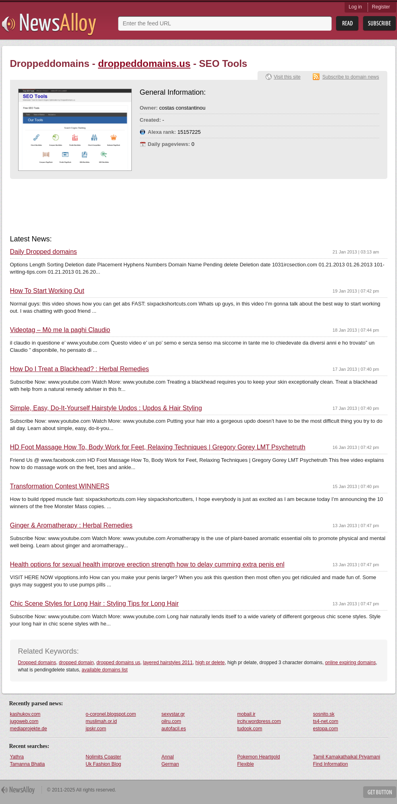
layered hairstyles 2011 (168, 662)
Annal (168, 757)
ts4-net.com (326, 721)
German (170, 764)
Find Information (330, 764)
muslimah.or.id (101, 721)
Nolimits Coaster (103, 757)
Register (381, 7)
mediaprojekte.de (28, 728)
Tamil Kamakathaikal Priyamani (346, 757)
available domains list (105, 670)
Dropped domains (37, 662)
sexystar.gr (173, 714)
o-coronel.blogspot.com (111, 714)
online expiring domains (350, 662)
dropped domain (76, 662)
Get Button (379, 792)
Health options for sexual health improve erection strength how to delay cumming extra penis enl (147, 564)
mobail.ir (246, 714)
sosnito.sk (324, 714)
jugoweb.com (24, 721)
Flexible (245, 764)
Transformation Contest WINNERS (60, 486)
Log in (355, 7)
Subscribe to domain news (350, 77)
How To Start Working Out (47, 291)
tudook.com (249, 728)
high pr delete (210, 662)
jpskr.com (96, 728)
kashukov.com (25, 714)
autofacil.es (174, 728)
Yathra (17, 757)
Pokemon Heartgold (258, 757)
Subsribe (379, 23)
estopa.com (325, 728)
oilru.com (171, 721)
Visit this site (287, 77)
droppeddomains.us (144, 63)
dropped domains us (118, 662)
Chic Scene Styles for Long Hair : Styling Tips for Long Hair (94, 603)
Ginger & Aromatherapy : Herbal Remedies (71, 525)
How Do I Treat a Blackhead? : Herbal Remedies (79, 369)
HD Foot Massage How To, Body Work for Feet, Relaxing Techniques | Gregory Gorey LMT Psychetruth (158, 447)
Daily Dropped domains (43, 252)
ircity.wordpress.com (259, 721)
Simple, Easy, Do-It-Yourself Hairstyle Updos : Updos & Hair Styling (106, 408)
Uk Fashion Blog (103, 764)
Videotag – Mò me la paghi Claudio (60, 330)
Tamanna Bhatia (27, 764)
